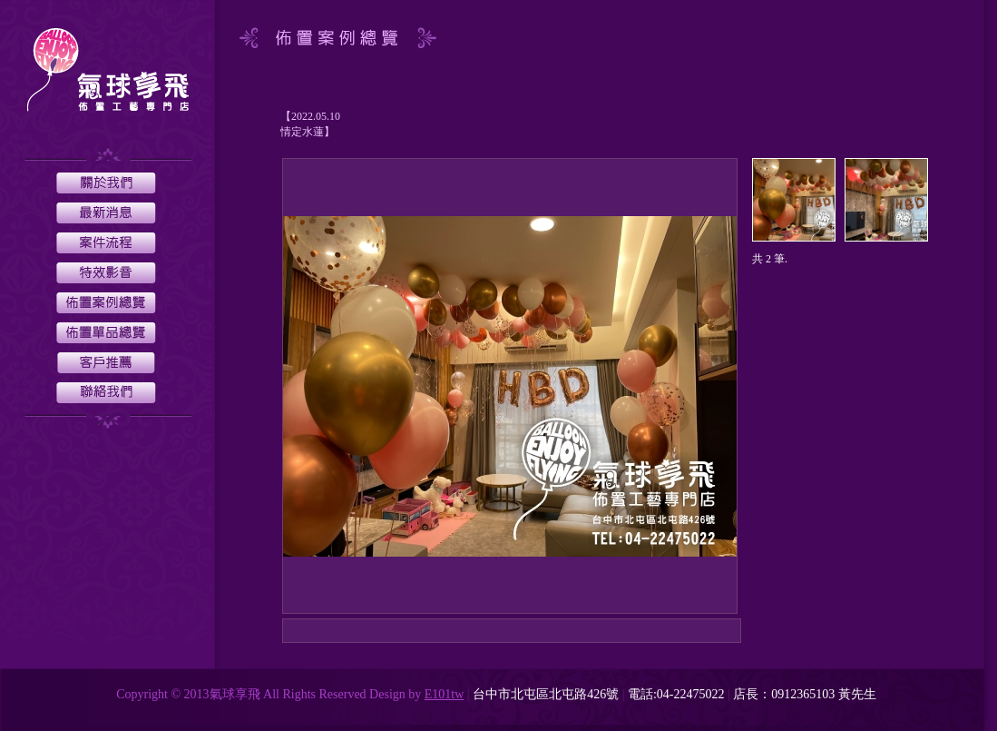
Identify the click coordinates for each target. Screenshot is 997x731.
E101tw (444, 694)
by (414, 694)
